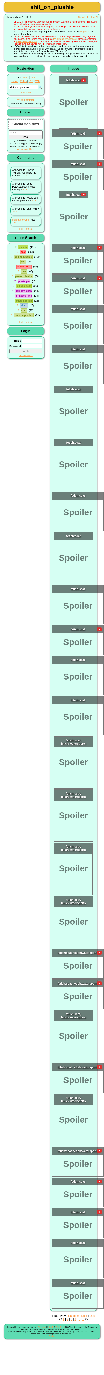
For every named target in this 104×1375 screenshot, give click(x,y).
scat (23, 252)
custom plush (24, 300)
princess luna (24, 295)
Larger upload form (25, 149)
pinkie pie (23, 281)
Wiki (37, 81)
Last (92, 1315)
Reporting (85, 31)
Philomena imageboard (65, 39)
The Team (60, 1327)
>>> (26, 175)
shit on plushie (23, 257)
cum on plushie (24, 315)
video (24, 305)
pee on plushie (23, 276)
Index (26, 77)
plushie (23, 247)
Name (17, 341)
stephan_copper (21, 219)
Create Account (26, 355)
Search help (25, 92)
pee (24, 271)
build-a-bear (24, 286)
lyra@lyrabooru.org (26, 41)
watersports (24, 266)
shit (23, 261)
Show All (94, 17)
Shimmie (42, 1327)
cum (24, 310)
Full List (23, 229)
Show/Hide (83, 17)
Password (15, 346)
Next (33, 77)
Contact (52, 1336)
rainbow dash (24, 290)
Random (73, 1315)
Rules (23, 81)
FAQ (31, 81)
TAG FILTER (25, 100)
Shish (50, 1327)
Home (14, 81)
